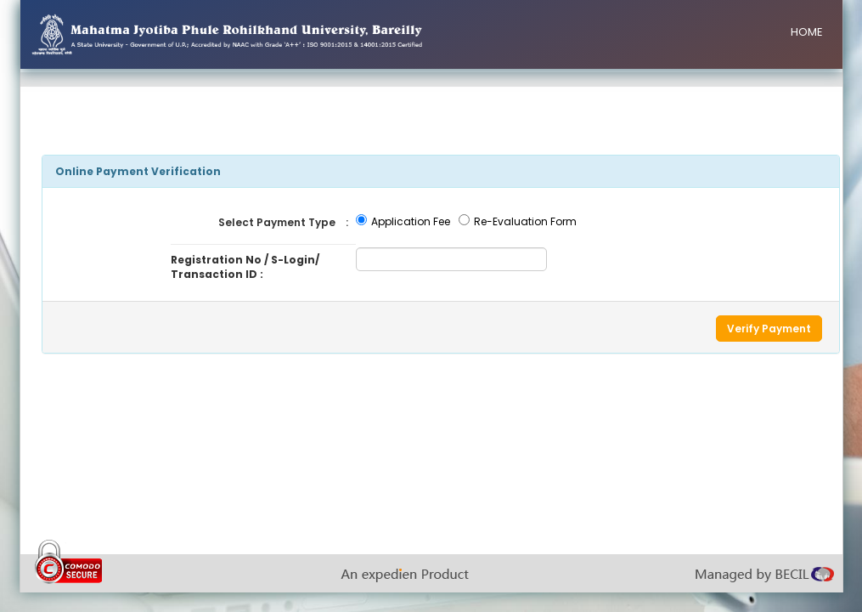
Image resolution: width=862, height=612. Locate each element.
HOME (807, 32)
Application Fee (410, 221)
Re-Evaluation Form (525, 221)
